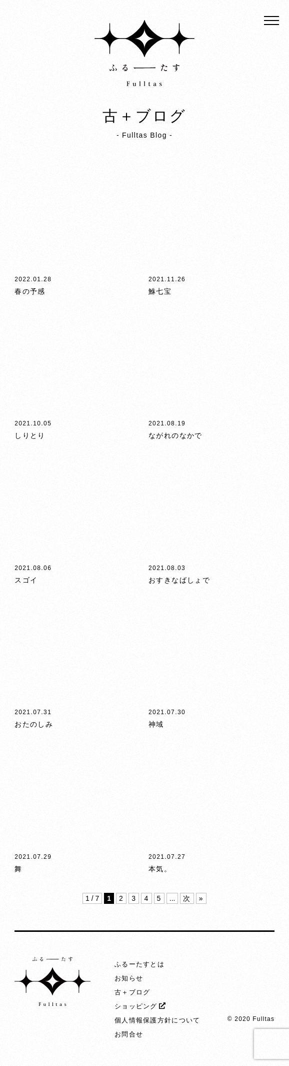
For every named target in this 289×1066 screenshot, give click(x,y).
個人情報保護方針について (157, 1020)
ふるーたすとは (139, 964)
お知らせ (128, 978)
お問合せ (128, 1034)
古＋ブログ (132, 992)
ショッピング (136, 1006)
